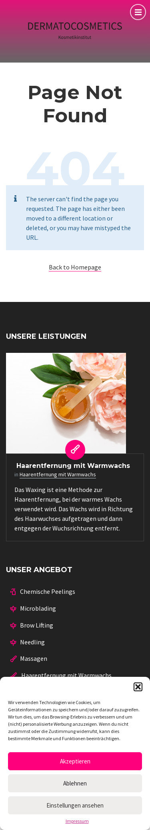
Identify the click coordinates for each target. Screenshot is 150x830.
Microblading (38, 608)
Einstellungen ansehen (75, 805)
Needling (32, 642)
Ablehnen (75, 783)
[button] (138, 687)
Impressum (77, 821)
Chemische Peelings (47, 591)
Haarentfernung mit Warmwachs (72, 466)
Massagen (33, 658)
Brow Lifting (36, 625)
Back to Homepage (75, 267)
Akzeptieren (75, 761)
